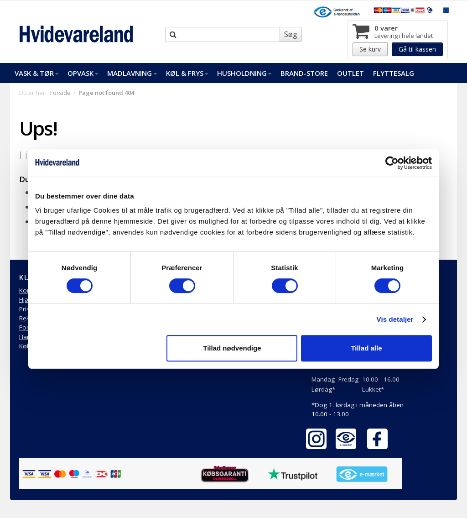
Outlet (350, 73)
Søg (290, 34)
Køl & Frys (187, 73)
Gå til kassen (417, 49)
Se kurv (370, 49)
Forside (60, 93)
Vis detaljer (395, 319)
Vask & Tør (36, 73)
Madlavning (131, 73)
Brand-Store (304, 73)
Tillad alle (366, 348)
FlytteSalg (393, 73)
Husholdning (244, 73)
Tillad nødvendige (232, 348)
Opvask (82, 73)
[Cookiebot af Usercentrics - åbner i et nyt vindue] (392, 163)
